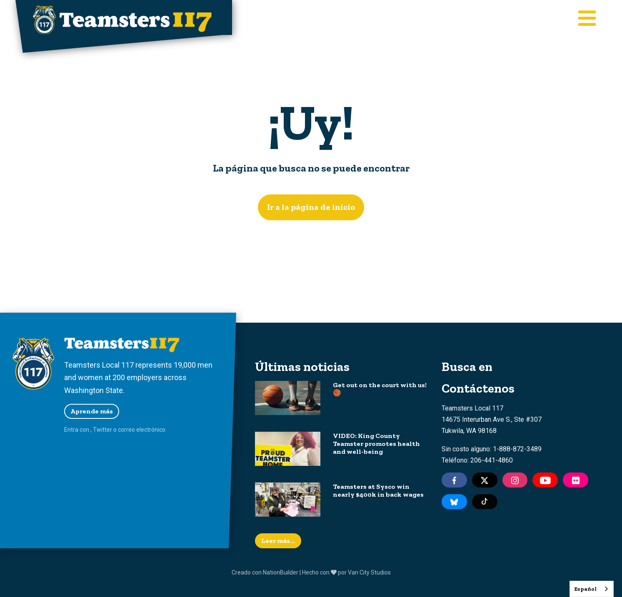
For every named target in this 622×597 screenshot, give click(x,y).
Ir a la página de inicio (311, 207)
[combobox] (592, 589)
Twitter (102, 429)
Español (585, 589)
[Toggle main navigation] (587, 19)
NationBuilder (280, 572)
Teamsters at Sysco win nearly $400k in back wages (378, 490)
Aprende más (91, 411)
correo (126, 429)
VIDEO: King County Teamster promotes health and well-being (376, 443)
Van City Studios (369, 572)
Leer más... (278, 541)
